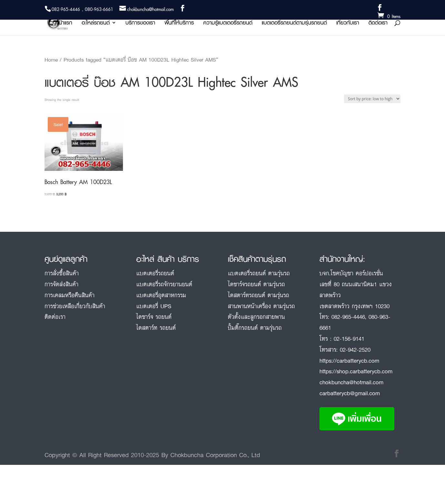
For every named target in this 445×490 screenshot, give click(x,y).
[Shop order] (372, 98)
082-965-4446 (348, 316)
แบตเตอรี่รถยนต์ (155, 273)
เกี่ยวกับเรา (347, 23)
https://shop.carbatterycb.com (355, 371)
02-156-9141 (349, 338)
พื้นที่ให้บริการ (179, 23)
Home (51, 59)
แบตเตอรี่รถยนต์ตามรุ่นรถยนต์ (294, 23)
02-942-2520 (355, 349)
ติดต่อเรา (378, 23)
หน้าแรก (64, 23)
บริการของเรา (140, 23)
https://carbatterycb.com (349, 360)
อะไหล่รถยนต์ (96, 23)
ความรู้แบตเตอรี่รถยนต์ (227, 23)
